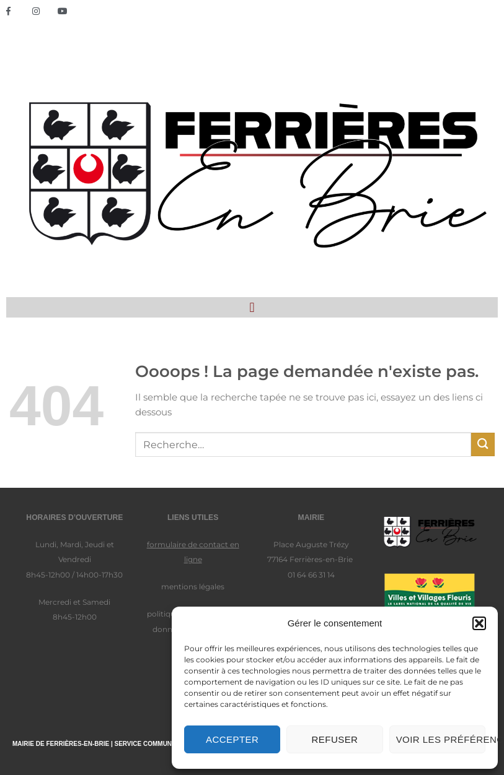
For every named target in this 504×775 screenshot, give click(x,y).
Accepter (232, 739)
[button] (479, 623)
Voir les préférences (440, 739)
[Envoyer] (483, 444)
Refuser (335, 739)
